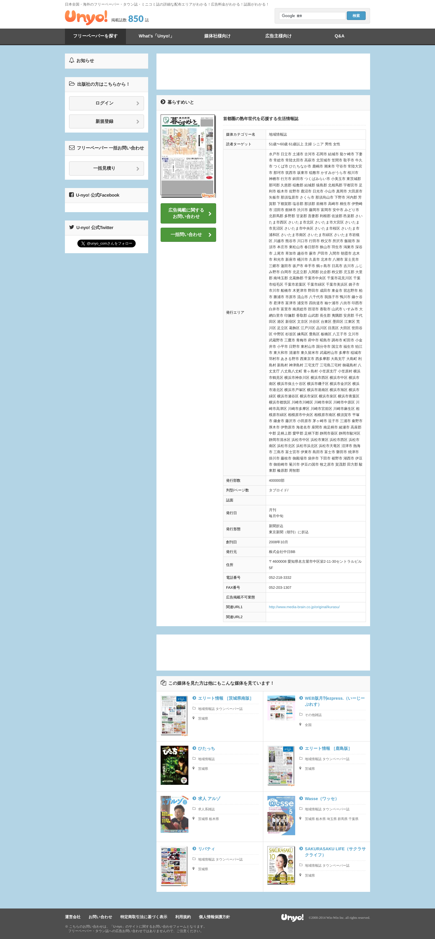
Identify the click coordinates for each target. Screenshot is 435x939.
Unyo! (86, 17)
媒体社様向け (217, 36)
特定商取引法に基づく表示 (143, 917)
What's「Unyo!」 (156, 36)
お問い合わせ (100, 917)
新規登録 (118, 121)
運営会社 (72, 917)
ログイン (117, 103)
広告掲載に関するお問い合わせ (190, 213)
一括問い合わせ (191, 234)
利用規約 (183, 917)
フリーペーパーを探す (95, 36)
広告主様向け (278, 36)
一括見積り (116, 168)
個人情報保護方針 (214, 917)
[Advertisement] (263, 71)
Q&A (340, 36)
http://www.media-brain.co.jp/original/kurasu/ (304, 607)
